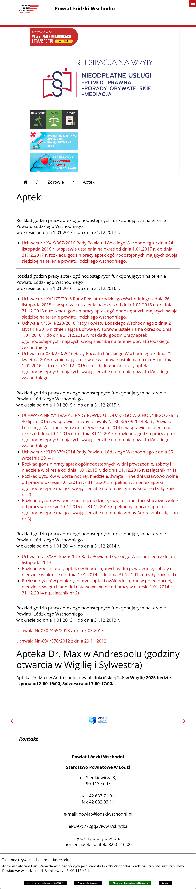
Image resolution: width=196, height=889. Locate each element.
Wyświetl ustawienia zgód (88, 883)
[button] (143, 19)
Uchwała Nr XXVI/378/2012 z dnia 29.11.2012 (61, 641)
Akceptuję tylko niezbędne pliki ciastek (130, 883)
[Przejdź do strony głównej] (30, 182)
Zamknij (165, 883)
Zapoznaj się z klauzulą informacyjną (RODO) (45, 883)
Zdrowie (56, 182)
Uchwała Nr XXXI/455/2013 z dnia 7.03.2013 (60, 630)
